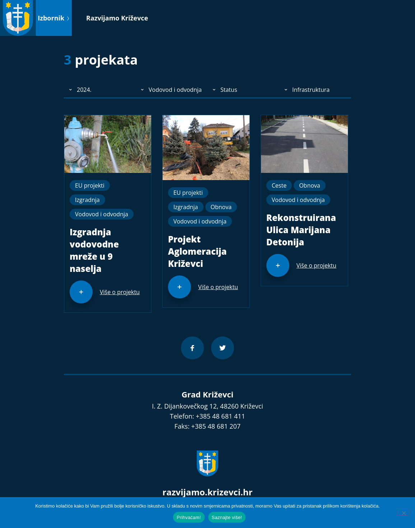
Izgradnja (87, 200)
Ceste (279, 185)
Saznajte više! (227, 517)
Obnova (221, 207)
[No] (403, 512)
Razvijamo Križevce (117, 18)
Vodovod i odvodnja (101, 214)
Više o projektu (120, 292)
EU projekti (89, 185)
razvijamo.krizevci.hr (208, 492)
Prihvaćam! (189, 517)
